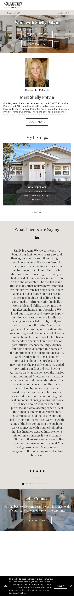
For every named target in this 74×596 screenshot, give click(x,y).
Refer (44, 90)
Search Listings (37, 34)
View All (37, 212)
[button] (71, 586)
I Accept (60, 586)
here (24, 593)
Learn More (37, 122)
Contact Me (37, 43)
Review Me (31, 90)
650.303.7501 (63, 13)
